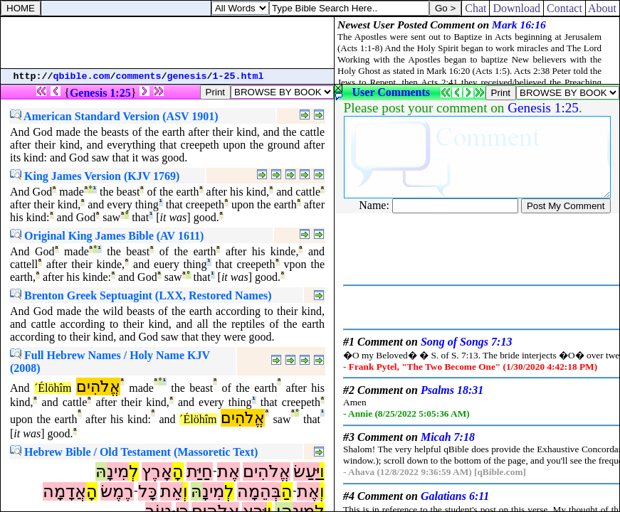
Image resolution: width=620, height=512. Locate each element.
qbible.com (81, 76)
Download (516, 8)
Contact (564, 8)
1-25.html (238, 76)
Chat (475, 8)
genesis (187, 76)
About (602, 8)
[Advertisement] (167, 42)
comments (139, 76)
